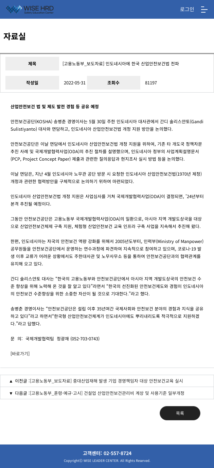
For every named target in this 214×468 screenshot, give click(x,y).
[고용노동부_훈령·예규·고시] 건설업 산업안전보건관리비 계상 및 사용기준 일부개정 (107, 393)
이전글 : (22, 380)
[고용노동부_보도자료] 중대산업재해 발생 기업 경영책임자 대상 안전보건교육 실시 (106, 380)
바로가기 (20, 353)
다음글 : (22, 393)
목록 (180, 413)
